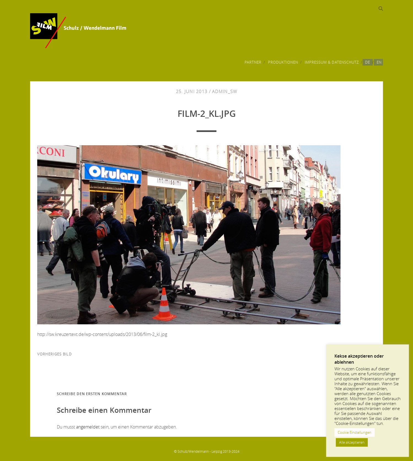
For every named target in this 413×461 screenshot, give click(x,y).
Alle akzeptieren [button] (351, 442)
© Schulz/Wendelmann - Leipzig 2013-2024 (206, 451)
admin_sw (224, 91)
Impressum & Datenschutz (332, 62)
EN (379, 62)
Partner (253, 62)
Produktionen (283, 62)
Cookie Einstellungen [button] (354, 432)
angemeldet (88, 427)
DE (367, 62)
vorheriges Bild (54, 354)
